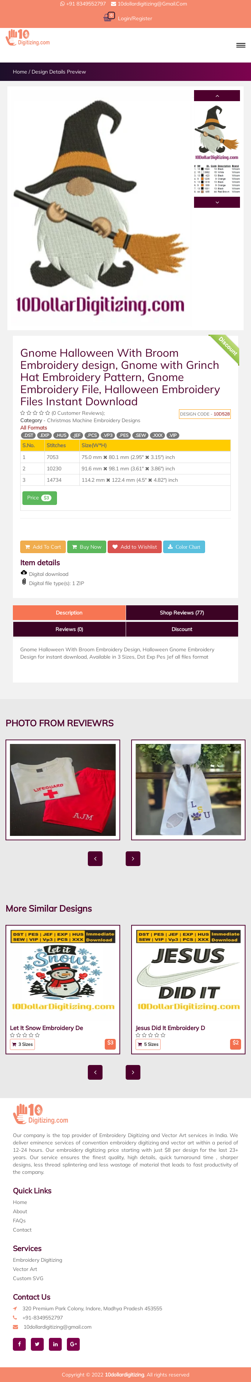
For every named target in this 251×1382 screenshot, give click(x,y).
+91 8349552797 (83, 3)
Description (69, 612)
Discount (182, 629)
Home (20, 71)
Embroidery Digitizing (37, 1260)
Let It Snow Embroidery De (46, 1028)
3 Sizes (22, 1044)
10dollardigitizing (124, 1374)
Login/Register (135, 18)
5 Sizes (148, 1044)
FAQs (19, 1220)
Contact (22, 1229)
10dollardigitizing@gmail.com (149, 3)
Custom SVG (28, 1278)
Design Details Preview (59, 71)
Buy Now (86, 547)
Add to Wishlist (134, 547)
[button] (240, 45)
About (20, 1211)
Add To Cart (43, 547)
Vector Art (25, 1269)
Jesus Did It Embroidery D (170, 1028)
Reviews (69, 629)
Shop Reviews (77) (182, 612)
